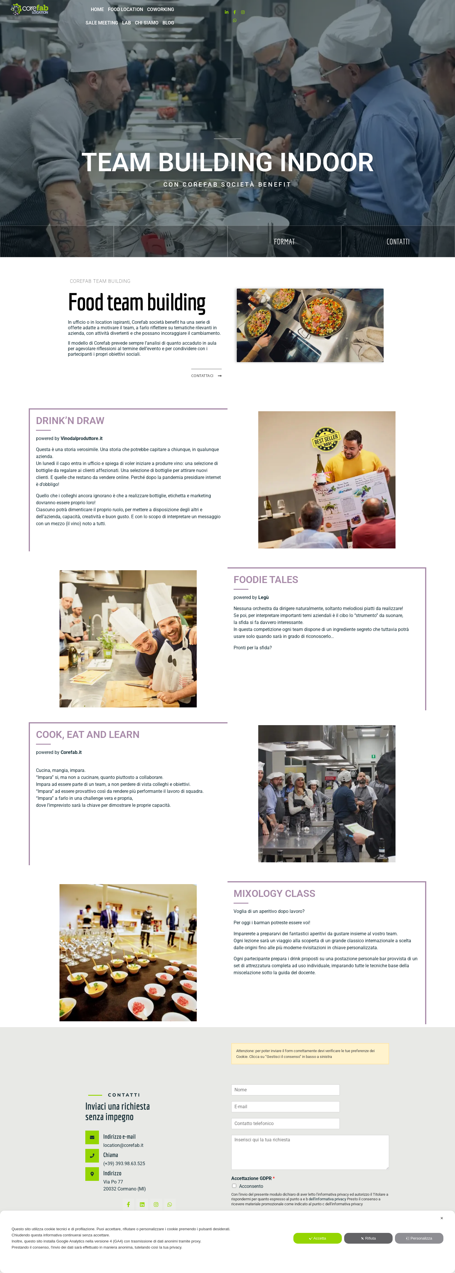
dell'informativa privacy (327, 1197)
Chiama (110, 1152)
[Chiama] (92, 1154)
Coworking (273, 13)
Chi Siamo (352, 13)
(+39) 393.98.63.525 (124, 1162)
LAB (332, 13)
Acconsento (251, 1184)
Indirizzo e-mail (119, 1134)
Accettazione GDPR (253, 1176)
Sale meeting (307, 13)
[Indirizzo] (92, 1172)
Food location (238, 13)
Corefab (140, 320)
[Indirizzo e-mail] (92, 1136)
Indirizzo (112, 1171)
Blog (374, 13)
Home (210, 13)
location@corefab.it (123, 1143)
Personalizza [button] (419, 1238)
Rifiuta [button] (368, 1238)
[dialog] (227, 1242)
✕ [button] (441, 1218)
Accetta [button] (317, 1238)
